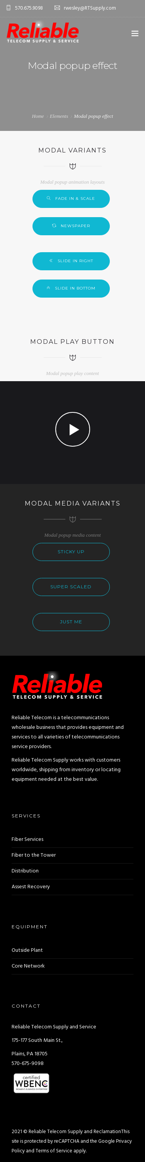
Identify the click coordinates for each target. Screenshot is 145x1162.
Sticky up (71, 551)
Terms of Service (54, 1151)
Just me (71, 622)
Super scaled (71, 586)
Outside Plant (27, 950)
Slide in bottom (75, 288)
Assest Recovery (31, 886)
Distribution (25, 871)
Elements (59, 116)
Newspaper (75, 225)
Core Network (28, 966)
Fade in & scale (75, 198)
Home (38, 116)
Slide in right (75, 260)
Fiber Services (27, 839)
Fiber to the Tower (34, 855)
